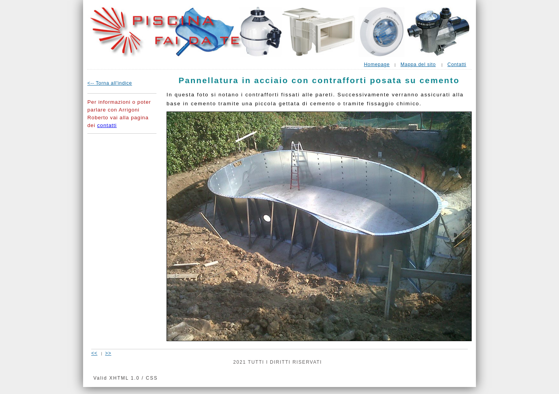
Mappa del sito (418, 64)
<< (94, 353)
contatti (106, 125)
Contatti (456, 64)
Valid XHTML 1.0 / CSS (125, 378)
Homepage (376, 64)
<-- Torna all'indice (109, 83)
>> (108, 353)
